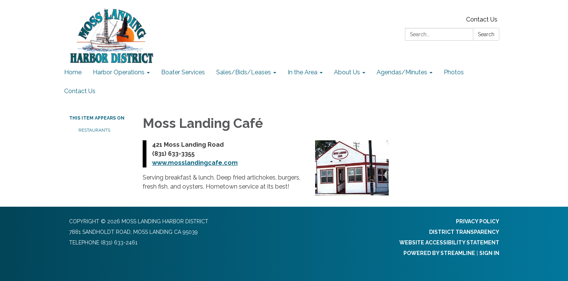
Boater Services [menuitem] (183, 72)
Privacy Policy (477, 221)
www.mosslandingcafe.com (195, 162)
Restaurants (94, 130)
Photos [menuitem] (454, 72)
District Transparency (464, 232)
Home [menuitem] (73, 72)
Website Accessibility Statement (449, 243)
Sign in (489, 253)
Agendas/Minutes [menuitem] (402, 72)
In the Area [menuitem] (302, 72)
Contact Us (481, 19)
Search (486, 34)
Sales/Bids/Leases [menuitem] (243, 72)
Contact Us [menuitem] (79, 91)
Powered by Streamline (439, 253)
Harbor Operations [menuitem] (119, 72)
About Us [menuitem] (347, 72)
